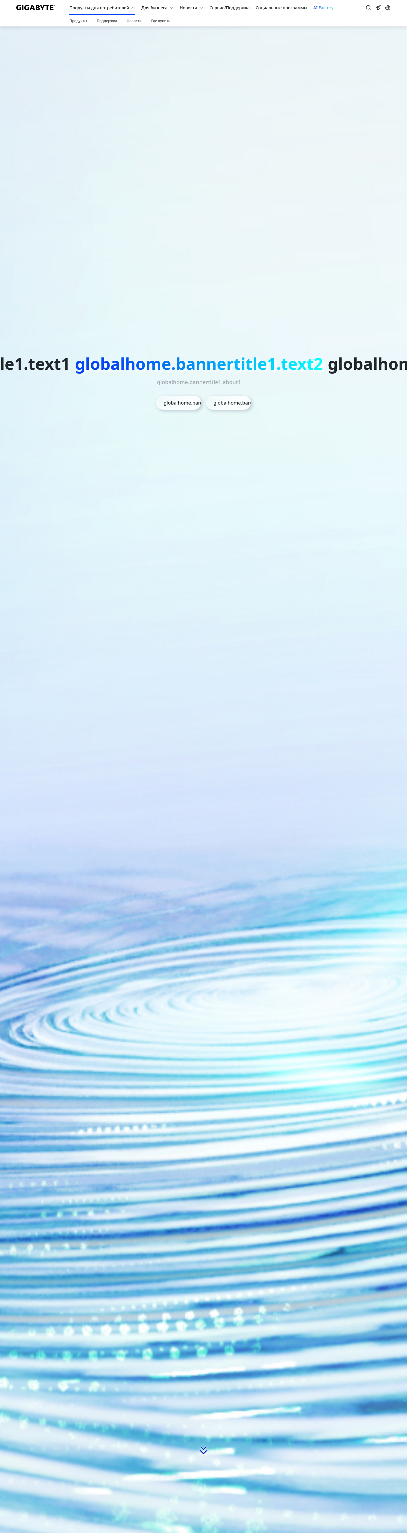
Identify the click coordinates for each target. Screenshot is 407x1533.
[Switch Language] (388, 8)
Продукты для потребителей (99, 8)
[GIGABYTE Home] (38, 7)
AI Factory (323, 8)
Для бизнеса (154, 8)
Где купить (160, 20)
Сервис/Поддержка (230, 8)
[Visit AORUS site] (378, 8)
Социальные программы (281, 8)
